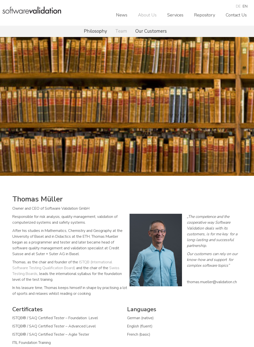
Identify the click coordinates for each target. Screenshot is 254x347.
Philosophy (95, 31)
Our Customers (151, 31)
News (121, 15)
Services (175, 15)
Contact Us (236, 15)
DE (238, 6)
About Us (147, 15)
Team (121, 31)
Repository (204, 15)
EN (245, 6)
